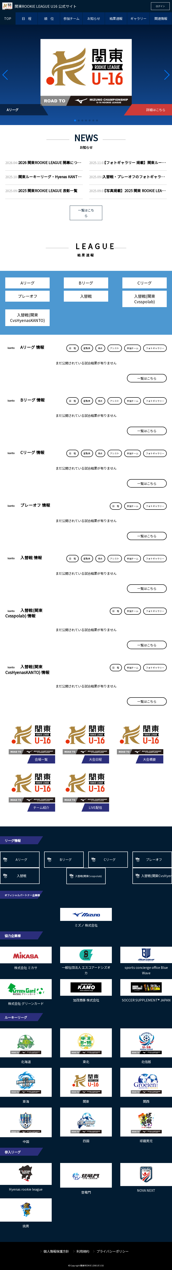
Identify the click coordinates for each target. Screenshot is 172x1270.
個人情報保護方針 (56, 1251)
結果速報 (116, 18)
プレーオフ (27, 296)
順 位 (49, 18)
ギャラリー (138, 18)
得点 (100, 348)
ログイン (160, 6)
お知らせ (93, 18)
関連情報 (160, 18)
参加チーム (71, 18)
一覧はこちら (86, 213)
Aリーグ (28, 283)
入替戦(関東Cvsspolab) (144, 298)
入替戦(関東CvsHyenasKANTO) (27, 317)
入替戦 (86, 296)
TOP (7, 18)
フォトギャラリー (155, 348)
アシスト (114, 348)
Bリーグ (86, 283)
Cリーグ (144, 283)
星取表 (86, 348)
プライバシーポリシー (113, 1251)
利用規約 (82, 1251)
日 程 (26, 18)
